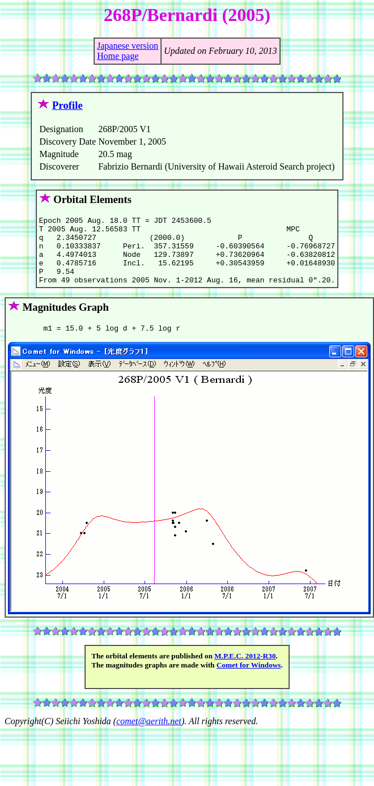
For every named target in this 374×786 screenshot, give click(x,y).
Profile (67, 105)
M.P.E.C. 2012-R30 (244, 671)
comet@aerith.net (148, 736)
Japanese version (127, 45)
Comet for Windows (248, 680)
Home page (117, 56)
